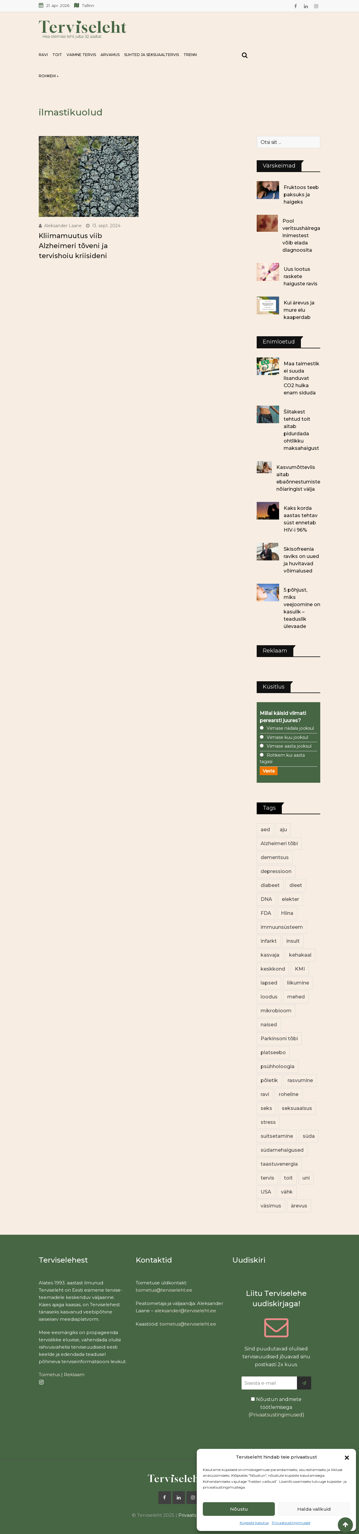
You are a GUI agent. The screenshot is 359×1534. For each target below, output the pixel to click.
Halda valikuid (314, 1509)
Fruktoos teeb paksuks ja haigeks (301, 194)
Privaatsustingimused (291, 1522)
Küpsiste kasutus (254, 1522)
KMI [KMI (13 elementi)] (300, 969)
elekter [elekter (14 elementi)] (290, 899)
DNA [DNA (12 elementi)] (266, 899)
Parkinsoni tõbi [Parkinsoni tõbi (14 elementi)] (279, 1038)
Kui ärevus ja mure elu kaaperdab (299, 310)
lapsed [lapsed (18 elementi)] (269, 983)
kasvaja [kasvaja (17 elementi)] (270, 955)
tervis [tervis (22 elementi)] (267, 1178)
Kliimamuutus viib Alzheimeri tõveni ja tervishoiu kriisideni (73, 246)
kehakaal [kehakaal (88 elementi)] (300, 955)
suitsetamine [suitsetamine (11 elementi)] (277, 1136)
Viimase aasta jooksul (289, 746)
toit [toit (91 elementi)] (288, 1178)
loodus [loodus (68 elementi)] (269, 997)
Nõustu (239, 1509)
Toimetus (49, 1374)
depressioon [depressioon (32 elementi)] (276, 871)
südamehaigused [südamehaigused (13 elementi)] (282, 1150)
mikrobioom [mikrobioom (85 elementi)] (276, 1011)
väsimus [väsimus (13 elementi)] (271, 1206)
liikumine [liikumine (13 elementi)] (298, 983)
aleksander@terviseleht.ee (185, 1310)
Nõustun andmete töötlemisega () (276, 1407)
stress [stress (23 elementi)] (268, 1122)
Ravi (43, 54)
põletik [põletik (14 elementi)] (269, 1080)
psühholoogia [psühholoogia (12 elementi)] (278, 1066)
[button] (347, 1457)
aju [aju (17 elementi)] (283, 829)
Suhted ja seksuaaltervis (151, 54)
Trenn (190, 54)
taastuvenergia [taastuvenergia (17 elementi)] (279, 1164)
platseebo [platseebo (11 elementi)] (273, 1052)
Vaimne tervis (81, 54)
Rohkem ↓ (49, 76)
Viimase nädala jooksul (290, 728)
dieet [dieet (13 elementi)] (295, 885)
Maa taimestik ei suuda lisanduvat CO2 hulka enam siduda (301, 378)
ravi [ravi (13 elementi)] (265, 1094)
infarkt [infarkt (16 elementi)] (269, 941)
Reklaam (74, 1374)
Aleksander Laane (63, 225)
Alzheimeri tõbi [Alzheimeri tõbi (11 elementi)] (279, 843)
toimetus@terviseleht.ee (164, 1290)
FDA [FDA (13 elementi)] (266, 913)
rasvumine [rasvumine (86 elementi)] (300, 1080)
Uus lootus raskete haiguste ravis (301, 276)
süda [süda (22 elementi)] (309, 1136)
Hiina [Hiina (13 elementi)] (287, 913)
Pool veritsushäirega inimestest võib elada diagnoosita (301, 235)
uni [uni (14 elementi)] (306, 1178)
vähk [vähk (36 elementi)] (287, 1192)
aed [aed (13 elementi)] (265, 829)
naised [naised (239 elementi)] (269, 1025)
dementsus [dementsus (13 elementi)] (275, 857)
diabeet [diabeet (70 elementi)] (270, 885)
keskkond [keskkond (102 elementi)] (273, 969)
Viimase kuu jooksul (287, 737)
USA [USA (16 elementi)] (266, 1192)
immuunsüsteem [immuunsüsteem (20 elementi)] (282, 927)
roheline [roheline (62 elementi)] (288, 1094)
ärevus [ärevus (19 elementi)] (299, 1206)
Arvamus (110, 54)
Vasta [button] (269, 771)
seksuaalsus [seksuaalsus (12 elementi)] (297, 1108)
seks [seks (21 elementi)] (266, 1108)
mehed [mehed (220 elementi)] (296, 997)
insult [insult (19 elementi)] (293, 941)
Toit (57, 54)
